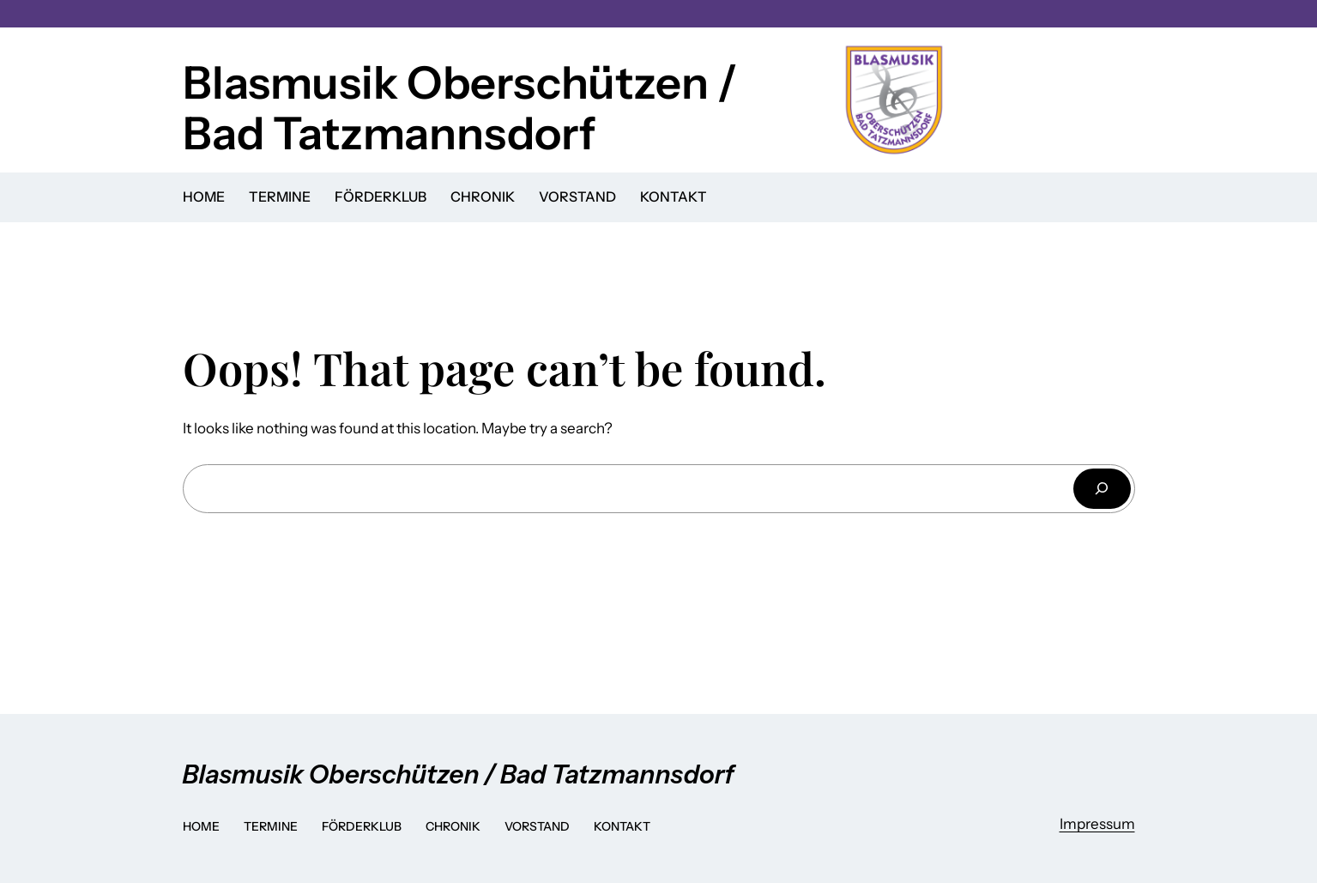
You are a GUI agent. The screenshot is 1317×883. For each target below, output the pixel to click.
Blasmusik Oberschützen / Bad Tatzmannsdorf (460, 107)
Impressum (1097, 823)
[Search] (1101, 489)
